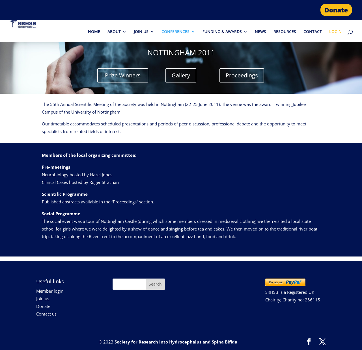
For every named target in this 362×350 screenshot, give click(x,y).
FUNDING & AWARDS (222, 32)
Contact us (46, 314)
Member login (49, 291)
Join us (42, 298)
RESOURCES (284, 32)
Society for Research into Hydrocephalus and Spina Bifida (176, 342)
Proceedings (242, 75)
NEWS (260, 32)
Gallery (181, 75)
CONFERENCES (175, 32)
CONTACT (312, 32)
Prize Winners (123, 75)
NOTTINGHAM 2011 (181, 52)
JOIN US (141, 32)
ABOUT (114, 32)
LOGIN (335, 32)
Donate (336, 10)
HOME (94, 32)
